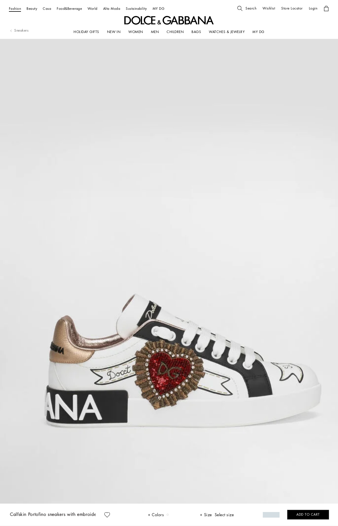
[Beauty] (32, 8)
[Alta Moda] (111, 8)
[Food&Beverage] (69, 8)
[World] (92, 8)
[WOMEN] (135, 32)
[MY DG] (158, 8)
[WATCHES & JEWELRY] (227, 32)
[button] (246, 8)
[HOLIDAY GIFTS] (86, 32)
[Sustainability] (136, 8)
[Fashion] (15, 8)
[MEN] (155, 32)
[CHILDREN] (175, 32)
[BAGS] (196, 32)
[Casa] (47, 8)
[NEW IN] (114, 32)
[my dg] (258, 32)
